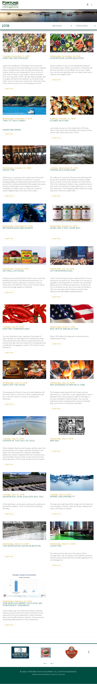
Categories (85, 26)
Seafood (18, 129)
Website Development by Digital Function (48, 674)
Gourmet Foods (8, 129)
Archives (62, 26)
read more (9, 88)
